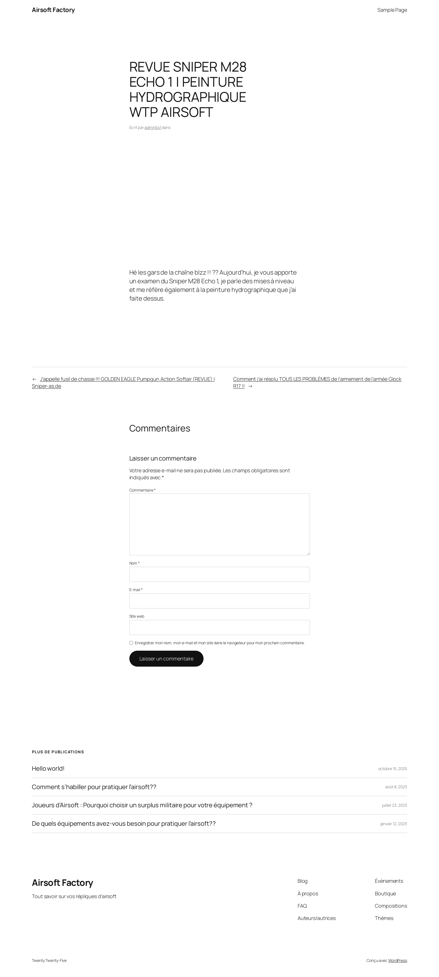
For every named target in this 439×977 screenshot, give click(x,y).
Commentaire (142, 490)
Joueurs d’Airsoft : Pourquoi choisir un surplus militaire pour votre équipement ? (142, 805)
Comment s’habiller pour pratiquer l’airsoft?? (94, 787)
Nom (134, 563)
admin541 (152, 127)
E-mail (136, 589)
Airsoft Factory (53, 10)
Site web (136, 616)
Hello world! (48, 768)
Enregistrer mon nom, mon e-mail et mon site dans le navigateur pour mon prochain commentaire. (220, 642)
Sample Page (392, 9)
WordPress (397, 960)
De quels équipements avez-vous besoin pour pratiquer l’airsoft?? (124, 823)
